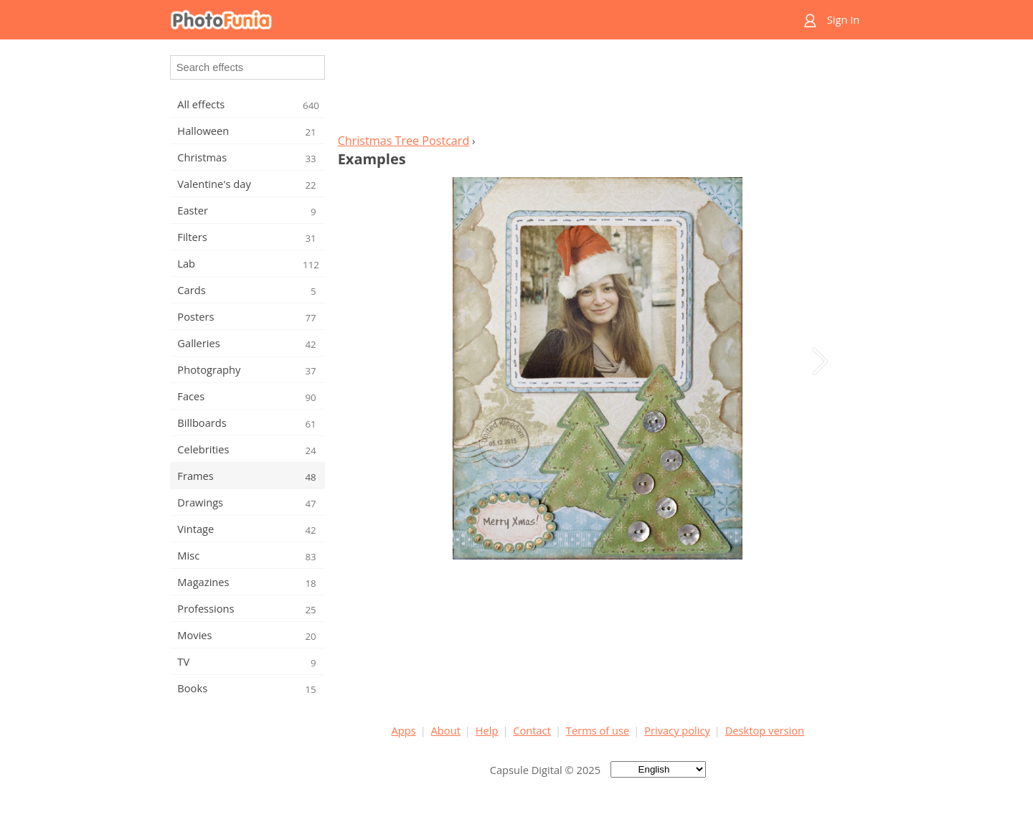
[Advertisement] (597, 90)
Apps (404, 730)
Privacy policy (677, 730)
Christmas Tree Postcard (404, 140)
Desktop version (764, 730)
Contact (532, 730)
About (446, 730)
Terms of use (597, 730)
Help (487, 730)
